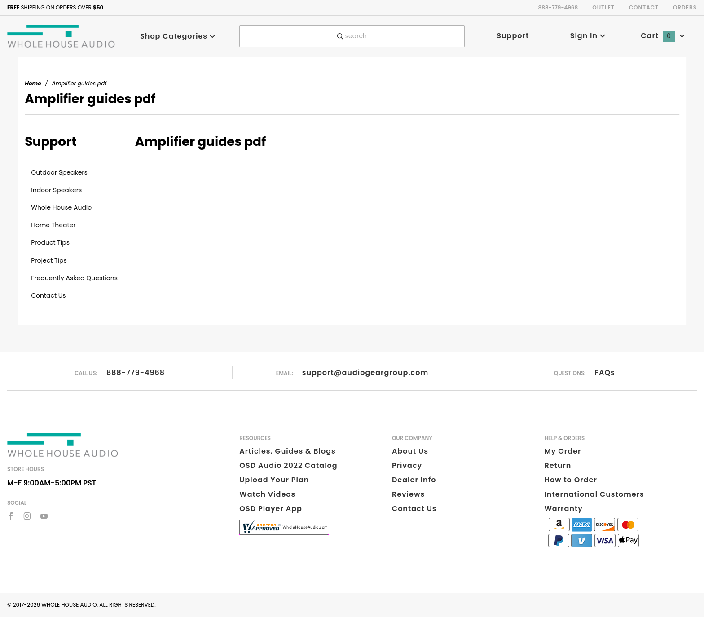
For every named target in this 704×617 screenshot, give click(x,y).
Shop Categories (178, 36)
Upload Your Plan (274, 480)
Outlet (603, 7)
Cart (663, 36)
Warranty (563, 508)
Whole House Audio (61, 207)
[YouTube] (44, 516)
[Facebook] (10, 516)
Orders (685, 7)
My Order (562, 451)
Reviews (408, 494)
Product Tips (50, 242)
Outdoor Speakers (59, 172)
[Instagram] (27, 516)
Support (513, 36)
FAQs (605, 372)
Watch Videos (267, 494)
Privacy (407, 465)
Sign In (588, 36)
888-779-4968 (135, 372)
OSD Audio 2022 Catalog (288, 465)
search (352, 35)
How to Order (570, 480)
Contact (644, 7)
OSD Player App (270, 508)
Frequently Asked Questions (74, 277)
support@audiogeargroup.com (365, 372)
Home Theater (53, 224)
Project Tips (49, 260)
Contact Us (48, 295)
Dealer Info (414, 480)
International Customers (594, 494)
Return (557, 465)
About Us (410, 451)
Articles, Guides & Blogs (287, 451)
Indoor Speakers (56, 189)
